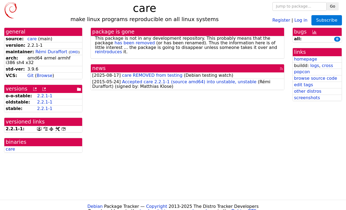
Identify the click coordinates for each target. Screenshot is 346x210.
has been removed (135, 42)
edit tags (303, 84)
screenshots (307, 97)
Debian (95, 206)
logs (314, 65)
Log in (300, 19)
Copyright (156, 206)
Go (332, 6)
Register (281, 19)
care (32, 38)
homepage (305, 59)
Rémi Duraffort (51, 51)
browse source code (315, 78)
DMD (74, 52)
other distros (307, 91)
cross (327, 65)
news (99, 68)
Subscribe (326, 20)
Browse (44, 75)
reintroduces (108, 51)
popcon (302, 71)
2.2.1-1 (44, 95)
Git (30, 75)
